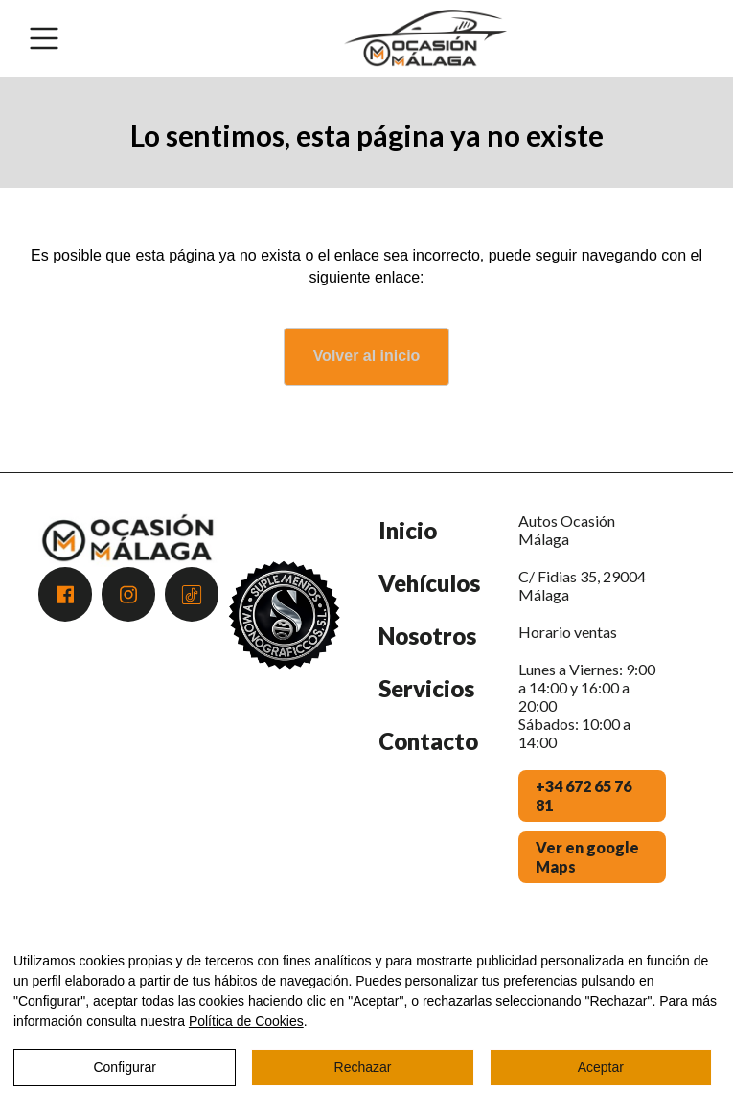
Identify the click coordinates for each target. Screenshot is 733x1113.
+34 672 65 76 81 (583, 795)
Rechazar (363, 1067)
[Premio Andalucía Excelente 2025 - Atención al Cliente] (284, 712)
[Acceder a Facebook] (65, 594)
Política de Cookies (246, 1021)
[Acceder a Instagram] (128, 594)
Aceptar (601, 1067)
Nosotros (427, 635)
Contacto (428, 741)
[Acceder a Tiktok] (191, 594)
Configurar (124, 1067)
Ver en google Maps (587, 856)
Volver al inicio (367, 356)
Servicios (426, 688)
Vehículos (429, 583)
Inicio (407, 530)
